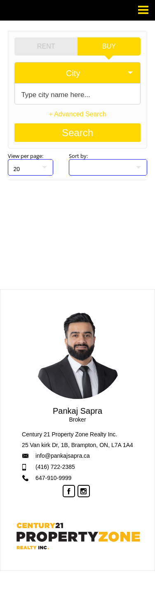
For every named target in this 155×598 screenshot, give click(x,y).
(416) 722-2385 (55, 467)
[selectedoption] (77, 73)
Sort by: (78, 156)
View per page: (25, 156)
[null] (30, 167)
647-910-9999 (53, 478)
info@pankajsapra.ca (62, 455)
